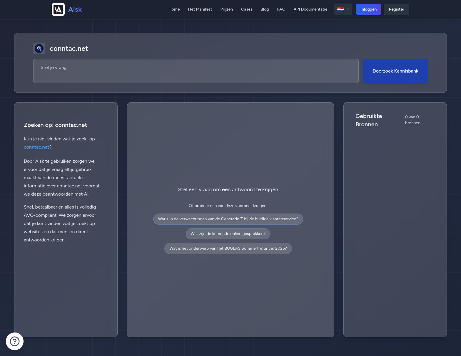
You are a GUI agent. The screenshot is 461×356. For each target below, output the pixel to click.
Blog (264, 9)
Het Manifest (200, 9)
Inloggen (368, 9)
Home (174, 9)
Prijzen (227, 9)
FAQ (281, 9)
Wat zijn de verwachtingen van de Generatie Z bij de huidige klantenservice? (228, 218)
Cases (246, 9)
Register (396, 9)
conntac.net (36, 147)
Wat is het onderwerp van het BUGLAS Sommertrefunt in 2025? (228, 248)
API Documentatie (311, 9)
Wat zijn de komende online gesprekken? (228, 233)
